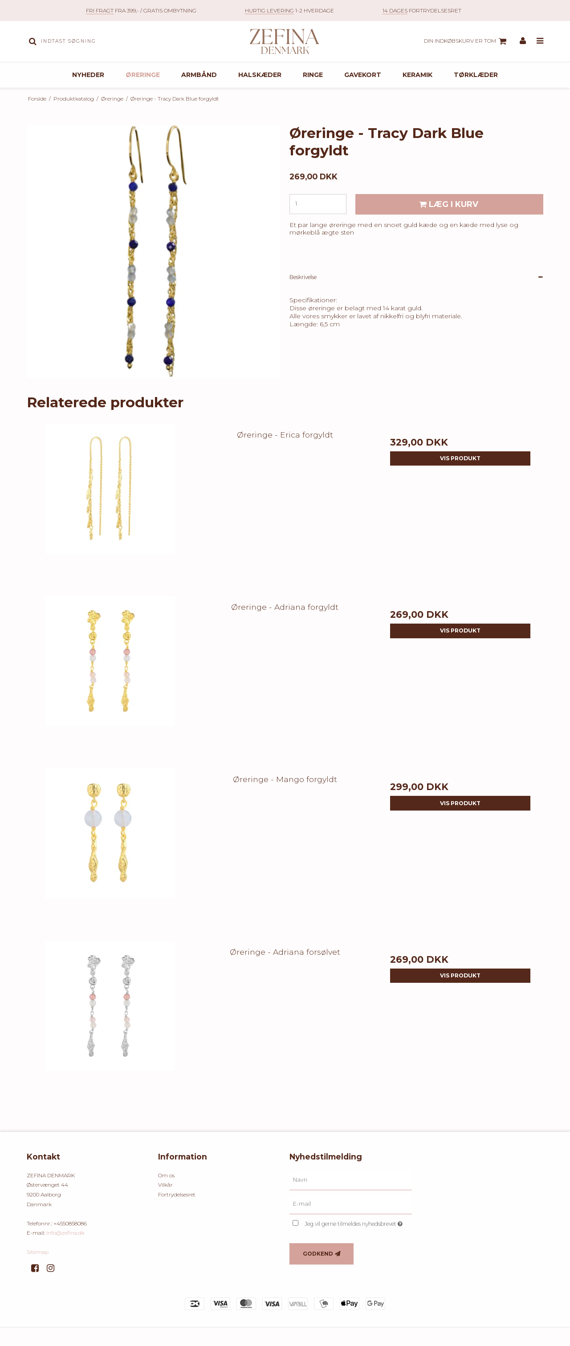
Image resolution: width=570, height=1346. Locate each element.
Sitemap (38, 1271)
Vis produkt (460, 477)
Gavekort (362, 93)
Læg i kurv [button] (447, 222)
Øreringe (143, 93)
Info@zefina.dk (65, 1252)
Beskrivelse (303, 295)
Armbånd (199, 93)
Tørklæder (476, 93)
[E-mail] (350, 1223)
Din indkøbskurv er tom (466, 51)
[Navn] (350, 1199)
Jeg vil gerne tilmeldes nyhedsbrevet (358, 1241)
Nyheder (88, 93)
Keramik (417, 93)
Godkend (318, 1272)
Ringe (313, 93)
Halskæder (259, 93)
